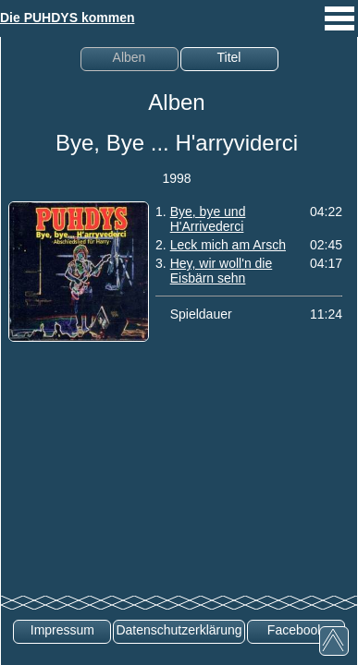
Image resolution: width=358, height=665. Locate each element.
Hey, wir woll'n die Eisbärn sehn (221, 270)
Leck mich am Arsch (228, 244)
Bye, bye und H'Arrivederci (208, 219)
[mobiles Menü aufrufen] (339, 32)
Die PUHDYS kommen (67, 17)
